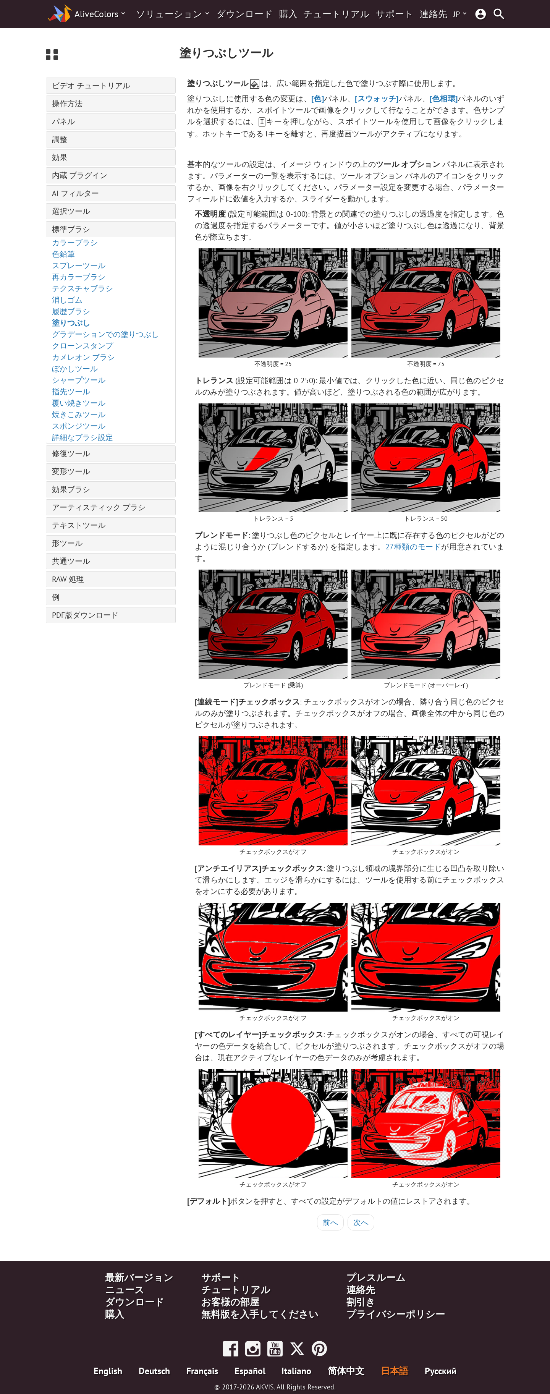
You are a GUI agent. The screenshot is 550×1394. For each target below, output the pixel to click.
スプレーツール (78, 265)
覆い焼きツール (78, 403)
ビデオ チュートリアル (91, 86)
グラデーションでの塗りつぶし (105, 334)
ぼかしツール (75, 369)
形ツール (67, 543)
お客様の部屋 (230, 1301)
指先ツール (71, 392)
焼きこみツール (78, 414)
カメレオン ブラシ (83, 357)
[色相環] (444, 99)
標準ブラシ (71, 229)
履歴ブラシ (71, 311)
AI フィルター (75, 193)
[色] (317, 99)
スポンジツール (78, 426)
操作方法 (67, 103)
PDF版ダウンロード (85, 615)
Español (250, 1370)
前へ (330, 1222)
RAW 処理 (68, 579)
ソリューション (169, 14)
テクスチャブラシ (82, 288)
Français (202, 1370)
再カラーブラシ (78, 277)
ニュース (124, 1289)
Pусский (440, 1370)
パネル (63, 121)
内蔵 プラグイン (79, 175)
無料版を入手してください (260, 1313)
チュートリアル (336, 14)
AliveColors (96, 14)
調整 (59, 139)
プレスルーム (376, 1277)
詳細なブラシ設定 (82, 437)
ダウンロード (244, 14)
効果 (59, 157)
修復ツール (71, 453)
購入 (288, 14)
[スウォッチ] (376, 99)
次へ (361, 1222)
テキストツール (78, 525)
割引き (360, 1301)
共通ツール (71, 561)
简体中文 (346, 1370)
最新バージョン (139, 1277)
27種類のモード (413, 546)
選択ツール (71, 211)
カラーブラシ (75, 243)
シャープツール (78, 380)
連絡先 (433, 14)
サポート (395, 14)
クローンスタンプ (82, 346)
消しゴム (67, 300)
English (108, 1370)
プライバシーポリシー (395, 1313)
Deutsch (154, 1370)
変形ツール (71, 471)
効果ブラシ (71, 489)
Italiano (296, 1370)
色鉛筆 (63, 254)
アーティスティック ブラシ (99, 507)
